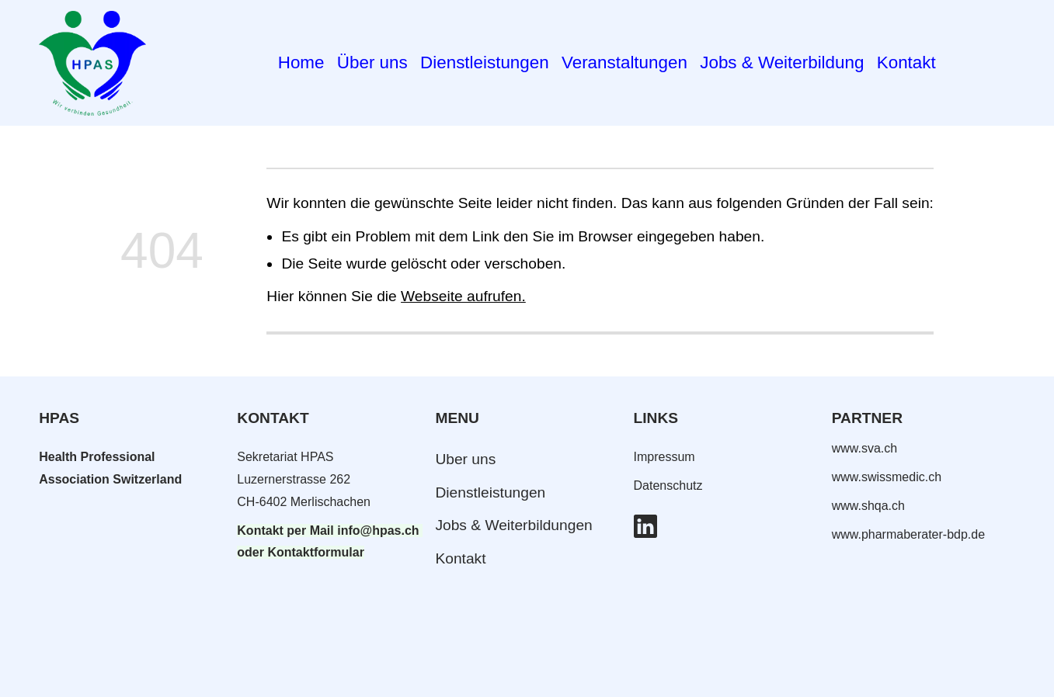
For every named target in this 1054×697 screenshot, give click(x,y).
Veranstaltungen (624, 62)
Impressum (664, 456)
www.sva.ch (864, 448)
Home (301, 62)
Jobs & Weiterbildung (782, 62)
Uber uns (465, 459)
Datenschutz (668, 485)
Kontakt (906, 62)
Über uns (372, 62)
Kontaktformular (315, 552)
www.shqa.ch (868, 505)
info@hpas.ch (378, 530)
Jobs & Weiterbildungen (513, 525)
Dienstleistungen (484, 62)
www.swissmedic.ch (886, 477)
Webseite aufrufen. (463, 296)
